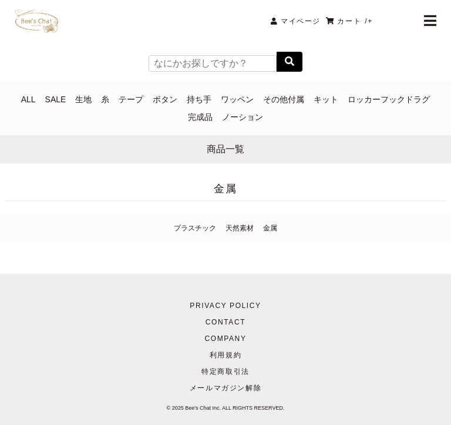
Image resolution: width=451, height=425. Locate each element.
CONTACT (225, 322)
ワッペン (237, 99)
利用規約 (225, 355)
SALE (55, 99)
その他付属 (283, 99)
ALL (28, 99)
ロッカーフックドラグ (389, 99)
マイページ (296, 21)
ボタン (165, 99)
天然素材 (240, 228)
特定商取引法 (225, 371)
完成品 (200, 117)
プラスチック (195, 228)
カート (349, 21)
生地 (83, 99)
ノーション (242, 117)
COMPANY (226, 338)
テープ (131, 99)
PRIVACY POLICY (225, 305)
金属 (270, 228)
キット (326, 99)
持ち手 (199, 99)
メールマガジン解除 (225, 387)
